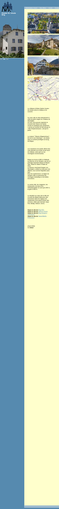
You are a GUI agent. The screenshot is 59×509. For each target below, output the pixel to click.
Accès (50, 8)
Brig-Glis (41, 210)
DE (1, 59)
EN (7, 59)
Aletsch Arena (42, 211)
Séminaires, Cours (31, 8)
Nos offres (43, 8)
